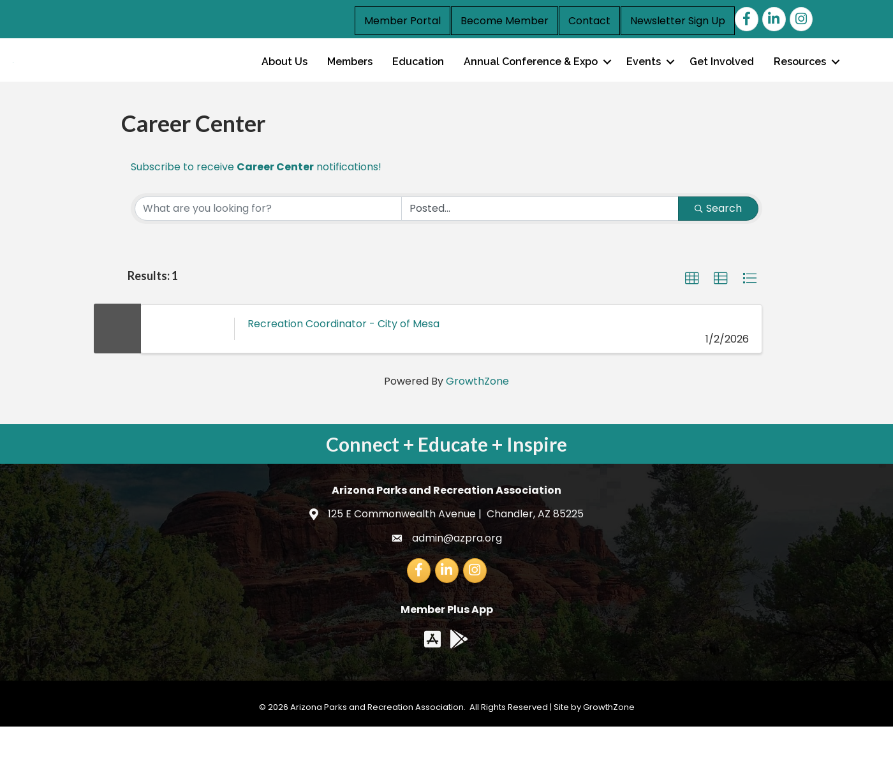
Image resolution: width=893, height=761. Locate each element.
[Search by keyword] (268, 243)
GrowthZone (477, 415)
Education (418, 79)
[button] (692, 313)
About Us (284, 79)
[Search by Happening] (540, 243)
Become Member (505, 20)
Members (350, 79)
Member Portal (402, 20)
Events (643, 79)
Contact (589, 20)
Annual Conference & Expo (531, 79)
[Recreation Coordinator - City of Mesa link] (187, 362)
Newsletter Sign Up (677, 20)
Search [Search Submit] (718, 242)
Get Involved (722, 79)
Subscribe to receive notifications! (256, 201)
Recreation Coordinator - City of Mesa (343, 357)
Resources (800, 79)
